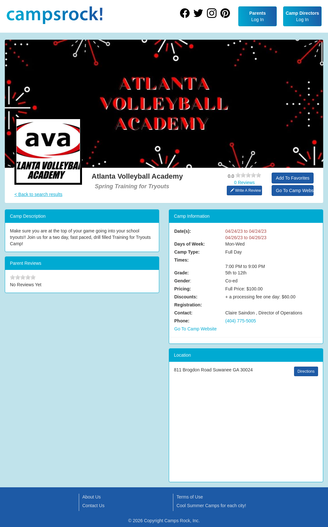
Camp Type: (187, 252)
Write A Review (245, 190)
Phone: (181, 320)
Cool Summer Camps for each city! (211, 505)
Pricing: (182, 288)
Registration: (188, 304)
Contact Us (93, 505)
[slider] (248, 175)
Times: (181, 260)
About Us (91, 496)
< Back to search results (38, 194)
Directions (306, 371)
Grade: (181, 272)
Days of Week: (189, 244)
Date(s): (182, 231)
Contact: (183, 312)
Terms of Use (189, 496)
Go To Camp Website (295, 190)
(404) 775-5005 (240, 320)
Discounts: (185, 296)
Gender (182, 280)
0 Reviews (244, 182)
